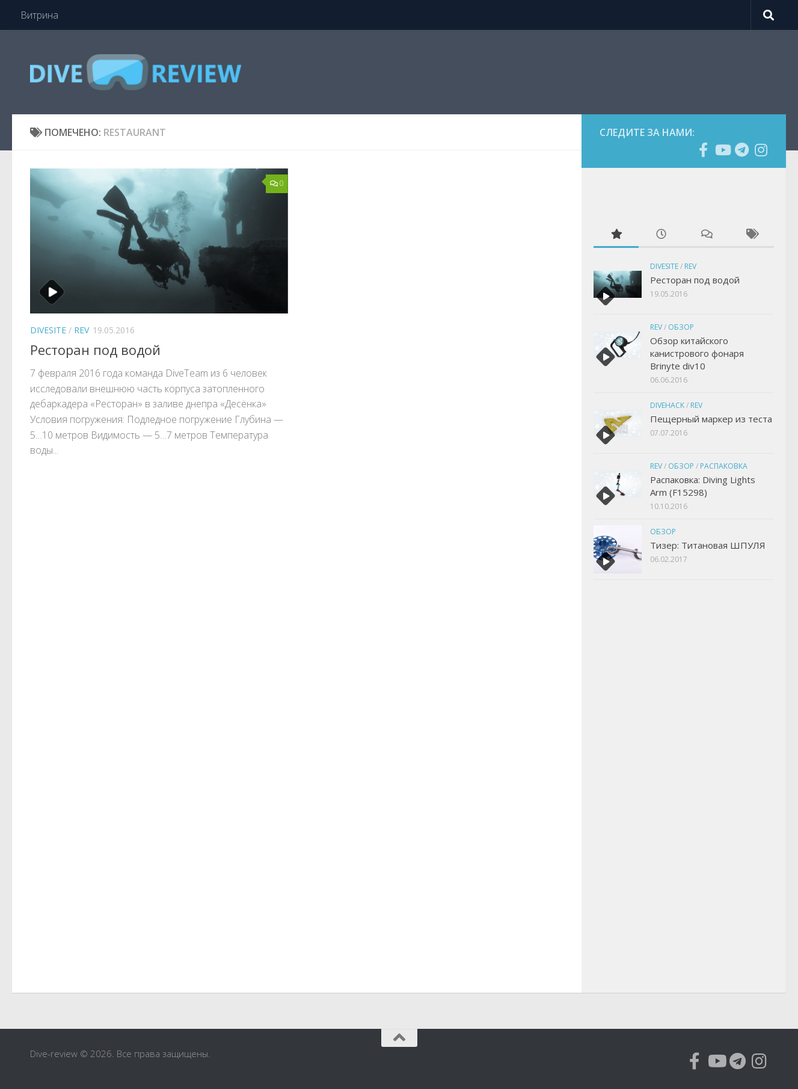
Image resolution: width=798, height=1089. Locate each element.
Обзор (681, 327)
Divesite (48, 330)
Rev (81, 330)
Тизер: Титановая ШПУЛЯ (708, 545)
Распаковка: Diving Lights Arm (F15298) (702, 486)
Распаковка (723, 466)
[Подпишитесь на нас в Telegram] (741, 150)
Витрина (39, 15)
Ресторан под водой (95, 350)
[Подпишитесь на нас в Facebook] (703, 150)
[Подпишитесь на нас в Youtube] (722, 150)
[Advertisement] (684, 784)
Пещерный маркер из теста (711, 419)
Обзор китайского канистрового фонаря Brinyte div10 (697, 353)
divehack (667, 405)
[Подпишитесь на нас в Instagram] (760, 150)
